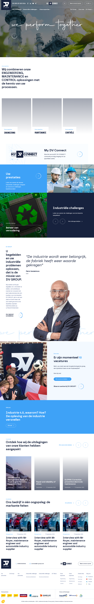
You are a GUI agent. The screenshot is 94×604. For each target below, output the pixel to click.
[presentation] (55, 221)
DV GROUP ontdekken (14, 315)
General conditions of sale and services (64, 601)
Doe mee (81, 9)
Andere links (81, 573)
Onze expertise (44, 9)
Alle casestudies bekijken (65, 445)
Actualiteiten (68, 502)
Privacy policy (51, 601)
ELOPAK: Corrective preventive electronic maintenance (74, 482)
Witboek (10, 425)
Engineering (62, 578)
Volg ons (88, 573)
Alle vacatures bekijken (61, 379)
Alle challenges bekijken (74, 221)
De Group (73, 9)
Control (61, 583)
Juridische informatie (43, 601)
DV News (89, 9)
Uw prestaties (16, 9)
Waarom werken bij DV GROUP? (69, 386)
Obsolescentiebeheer (31, 576)
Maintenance (63, 581)
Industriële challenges (30, 9)
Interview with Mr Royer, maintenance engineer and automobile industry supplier (17, 543)
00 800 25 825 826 (19, 3)
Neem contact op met (75, 3)
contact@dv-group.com (37, 563)
